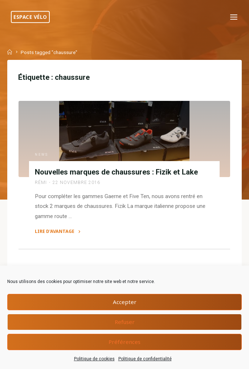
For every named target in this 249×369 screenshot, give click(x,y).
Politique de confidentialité (145, 358)
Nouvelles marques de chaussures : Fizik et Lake (116, 172)
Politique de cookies (94, 358)
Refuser (125, 321)
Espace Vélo (30, 16)
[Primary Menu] (233, 17)
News (41, 154)
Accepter (124, 302)
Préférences (124, 341)
